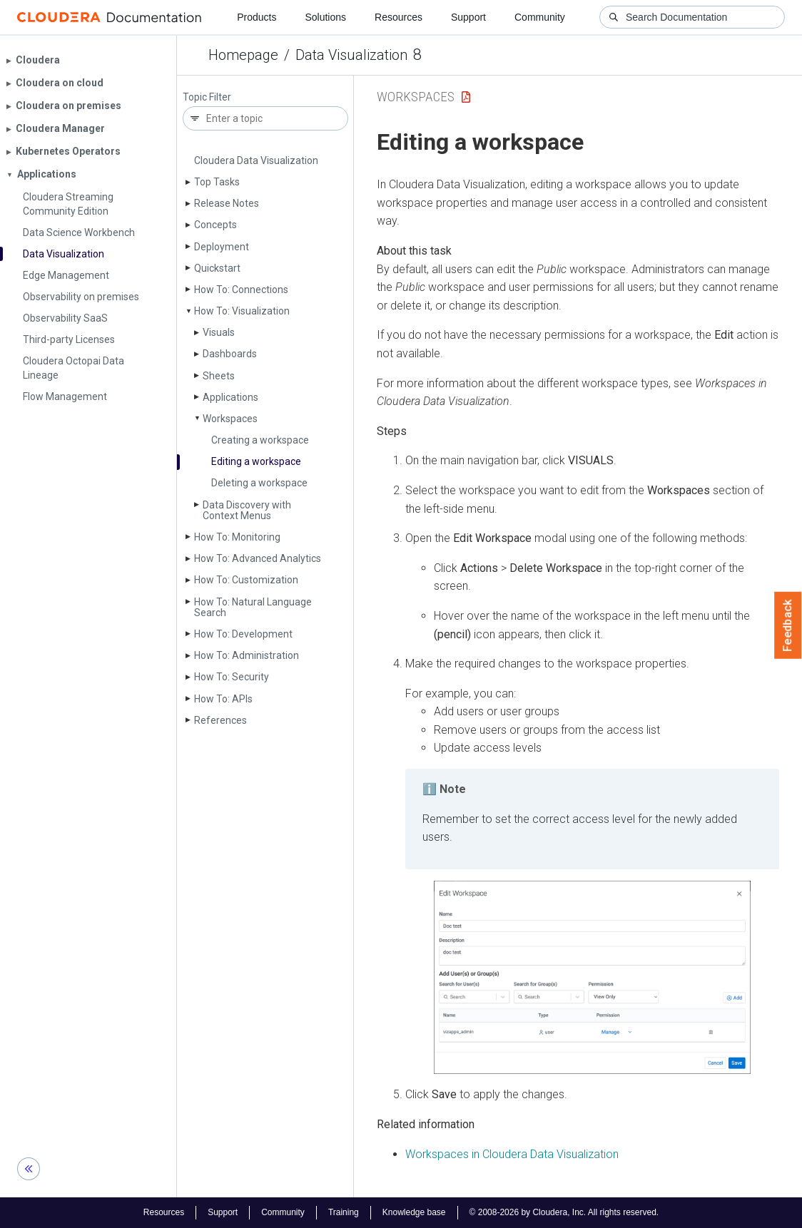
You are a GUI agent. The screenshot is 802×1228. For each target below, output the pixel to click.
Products (256, 17)
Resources (398, 17)
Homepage (243, 54)
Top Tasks (217, 182)
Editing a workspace (256, 461)
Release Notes (226, 203)
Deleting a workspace (259, 482)
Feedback (788, 625)
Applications (230, 397)
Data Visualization (351, 54)
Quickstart (217, 268)
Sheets (219, 376)
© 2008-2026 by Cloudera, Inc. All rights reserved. (564, 1212)
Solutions (325, 17)
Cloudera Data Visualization (256, 160)
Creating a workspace (260, 440)
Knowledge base (414, 1212)
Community (539, 17)
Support (468, 17)
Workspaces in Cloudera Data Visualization (512, 1154)
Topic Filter (207, 97)
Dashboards (230, 353)
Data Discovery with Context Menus (247, 510)
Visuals (219, 332)
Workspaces (230, 418)
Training (343, 1212)
